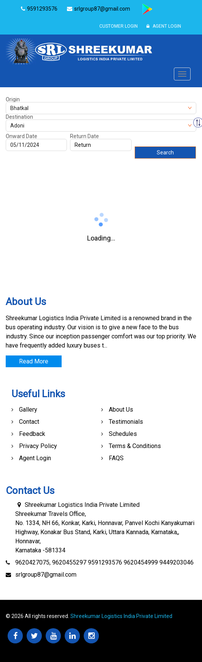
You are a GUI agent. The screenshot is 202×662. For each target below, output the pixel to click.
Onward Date (21, 136)
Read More (33, 361)
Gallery (28, 409)
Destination (19, 117)
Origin (13, 99)
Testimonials (126, 421)
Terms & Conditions (135, 446)
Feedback (32, 433)
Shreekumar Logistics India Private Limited (121, 616)
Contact (29, 421)
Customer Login (118, 26)
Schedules (123, 433)
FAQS (116, 458)
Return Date (84, 136)
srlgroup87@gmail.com (45, 574)
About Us (121, 409)
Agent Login (163, 26)
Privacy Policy (38, 446)
